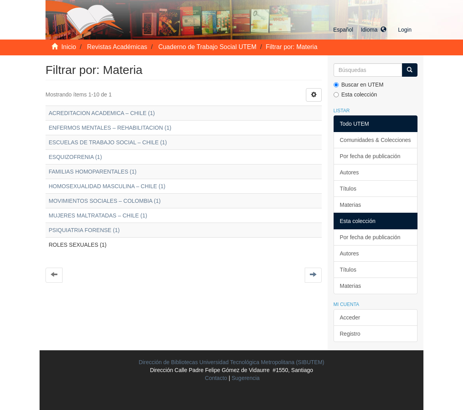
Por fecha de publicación (370, 156)
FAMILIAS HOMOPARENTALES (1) (93, 171)
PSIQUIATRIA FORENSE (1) (84, 230)
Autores (349, 172)
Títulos (348, 188)
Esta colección (355, 94)
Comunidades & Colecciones (375, 140)
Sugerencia (246, 378)
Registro (350, 334)
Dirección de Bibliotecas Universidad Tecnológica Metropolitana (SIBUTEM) (231, 362)
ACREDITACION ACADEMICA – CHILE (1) (102, 113)
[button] (359, 30)
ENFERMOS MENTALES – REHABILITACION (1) (110, 128)
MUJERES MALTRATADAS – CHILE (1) (98, 215)
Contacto (216, 378)
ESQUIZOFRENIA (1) (75, 157)
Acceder (350, 317)
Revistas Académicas (117, 46)
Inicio (68, 46)
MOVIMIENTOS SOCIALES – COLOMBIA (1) (105, 201)
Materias (350, 205)
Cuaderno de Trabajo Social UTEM (207, 46)
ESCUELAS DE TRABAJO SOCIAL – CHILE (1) (108, 142)
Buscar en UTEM (359, 84)
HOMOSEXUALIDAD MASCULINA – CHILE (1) (107, 186)
